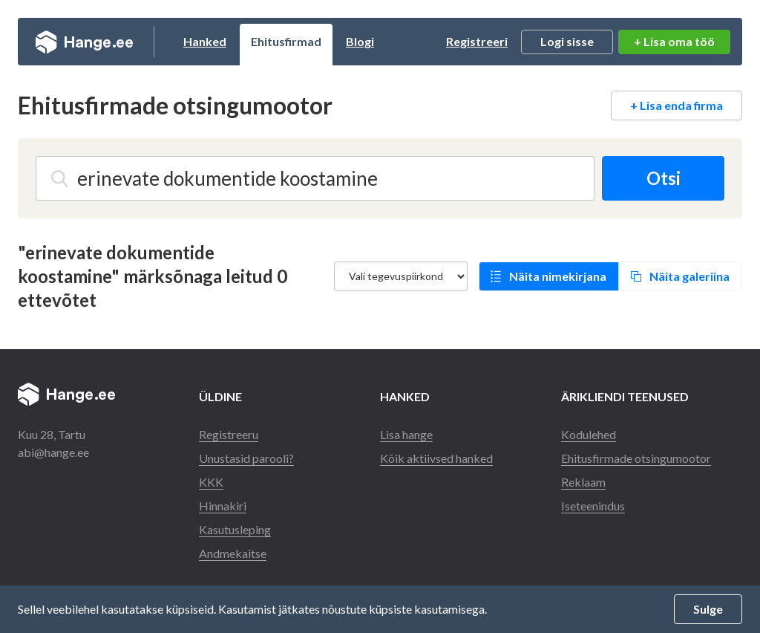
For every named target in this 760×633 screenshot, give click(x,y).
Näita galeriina (689, 276)
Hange (84, 41)
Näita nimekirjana (557, 276)
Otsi (663, 178)
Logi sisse (567, 41)
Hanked (204, 41)
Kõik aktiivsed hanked (436, 458)
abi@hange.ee (53, 452)
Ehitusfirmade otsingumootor (636, 458)
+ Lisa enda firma (676, 105)
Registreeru (228, 434)
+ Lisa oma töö (674, 41)
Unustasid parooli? (246, 458)
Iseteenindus (593, 506)
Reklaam (583, 482)
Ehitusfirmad (286, 41)
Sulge (708, 609)
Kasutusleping (235, 529)
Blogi (360, 41)
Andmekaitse (232, 553)
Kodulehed (588, 434)
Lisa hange (406, 434)
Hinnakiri (222, 506)
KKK (211, 482)
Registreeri (477, 41)
